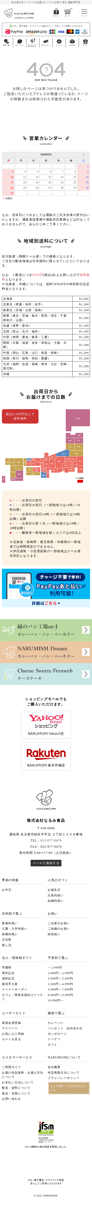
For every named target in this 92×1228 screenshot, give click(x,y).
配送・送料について (16, 1087)
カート (67, 16)
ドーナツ (54, 1039)
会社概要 (54, 1067)
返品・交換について (16, 1093)
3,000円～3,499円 (60, 978)
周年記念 (8, 973)
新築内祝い (10, 923)
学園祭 (7, 967)
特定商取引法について (63, 1072)
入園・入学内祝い (14, 928)
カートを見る (11, 1039)
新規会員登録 (11, 1022)
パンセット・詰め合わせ (65, 1028)
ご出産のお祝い (59, 923)
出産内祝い (56, 895)
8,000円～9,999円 (60, 995)
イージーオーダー (14, 989)
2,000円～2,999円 (60, 973)
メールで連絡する (46, 863)
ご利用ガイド (11, 1067)
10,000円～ (56, 1000)
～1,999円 (55, 967)
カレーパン (56, 1022)
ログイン (56, 16)
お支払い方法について (18, 1082)
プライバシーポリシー (63, 1078)
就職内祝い (10, 934)
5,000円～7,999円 (60, 989)
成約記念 (8, 978)
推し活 (7, 945)
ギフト (52, 1044)
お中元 (7, 889)
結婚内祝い (56, 900)
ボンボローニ (57, 1033)
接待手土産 (10, 984)
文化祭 (7, 939)
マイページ (10, 1028)
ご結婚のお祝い (59, 928)
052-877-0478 (51, 840)
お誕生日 (54, 889)
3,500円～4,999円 (60, 984)
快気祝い (54, 934)
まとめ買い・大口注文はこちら (68, 1088)
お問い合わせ (11, 1098)
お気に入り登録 (13, 1033)
